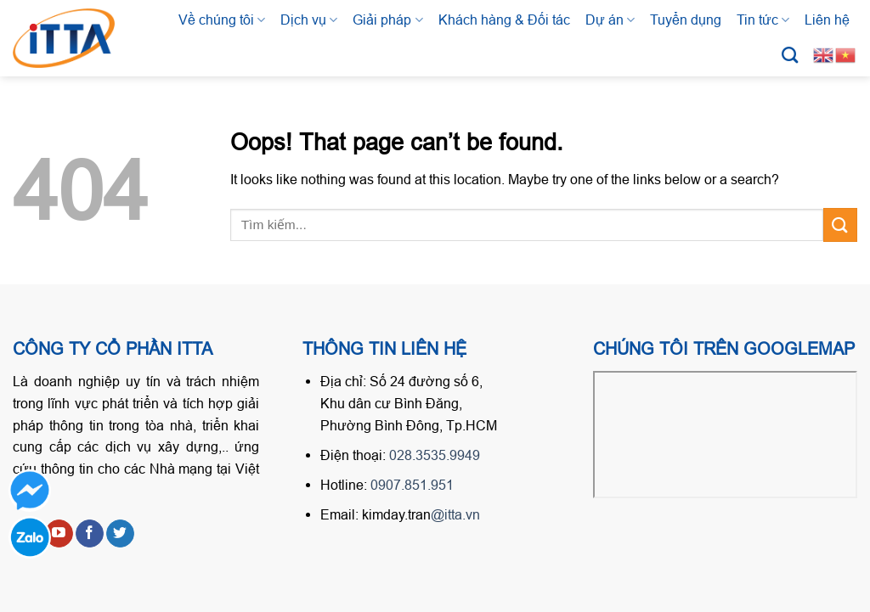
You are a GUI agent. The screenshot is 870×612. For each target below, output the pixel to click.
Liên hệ (827, 19)
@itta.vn (455, 514)
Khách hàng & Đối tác (504, 19)
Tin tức (763, 20)
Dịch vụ (308, 20)
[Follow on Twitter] (120, 533)
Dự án (610, 20)
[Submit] (840, 224)
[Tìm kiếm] (790, 54)
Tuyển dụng (685, 19)
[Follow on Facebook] (90, 533)
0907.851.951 (412, 484)
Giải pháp (387, 20)
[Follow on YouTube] (59, 533)
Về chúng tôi (221, 20)
